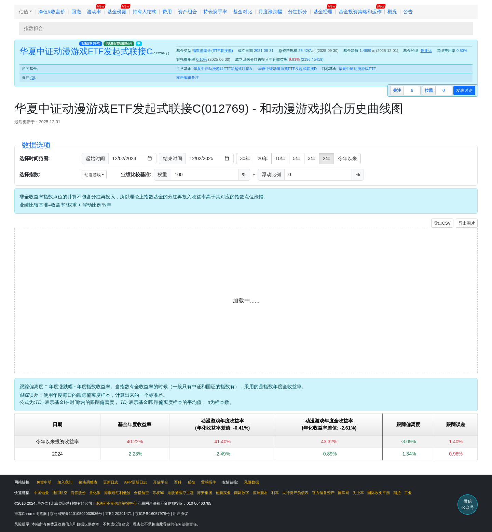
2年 (326, 158)
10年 (280, 158)
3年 (311, 158)
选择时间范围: (34, 158)
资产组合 (187, 11)
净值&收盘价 (51, 11)
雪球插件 (208, 482)
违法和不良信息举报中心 (116, 503)
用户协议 (180, 514)
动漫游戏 (90, 43)
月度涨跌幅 (270, 11)
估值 (23, 11)
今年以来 (347, 158)
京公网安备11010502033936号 (76, 514)
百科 (177, 482)
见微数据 (251, 482)
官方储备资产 (323, 493)
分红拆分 (297, 11)
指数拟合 (33, 28)
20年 (263, 158)
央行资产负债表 (295, 493)
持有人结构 (144, 11)
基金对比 (242, 11)
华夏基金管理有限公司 (119, 43)
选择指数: (29, 174)
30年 (245, 158)
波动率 (94, 11)
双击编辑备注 (187, 77)
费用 (167, 11)
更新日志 (110, 482)
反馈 (191, 482)
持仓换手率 (215, 11)
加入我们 (64, 482)
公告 (408, 11)
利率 (275, 493)
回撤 (76, 11)
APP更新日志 (135, 482)
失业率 (358, 493)
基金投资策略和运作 (360, 11)
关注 (397, 90)
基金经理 (322, 11)
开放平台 (160, 482)
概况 (392, 11)
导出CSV (442, 223)
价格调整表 (88, 482)
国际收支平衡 (378, 493)
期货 (397, 493)
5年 (296, 158)
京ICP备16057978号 (153, 514)
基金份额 (116, 11)
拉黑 (429, 90)
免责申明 (44, 482)
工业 (408, 493)
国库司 (343, 493)
